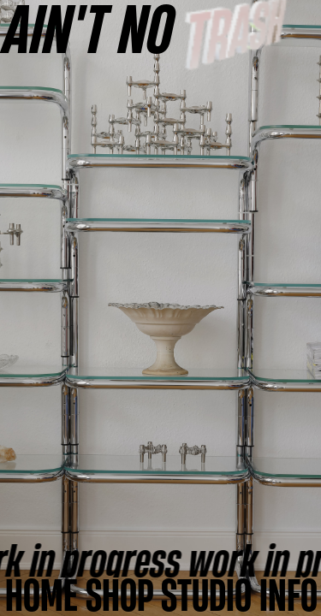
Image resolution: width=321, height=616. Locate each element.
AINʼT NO (89, 28)
